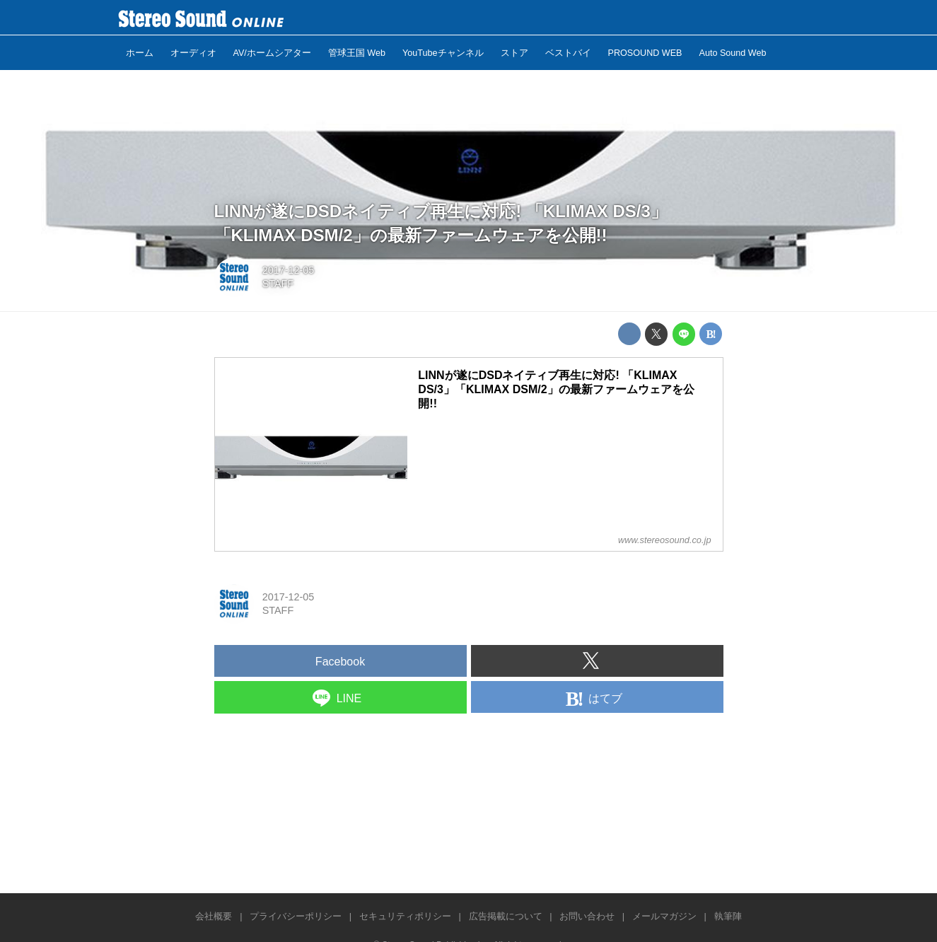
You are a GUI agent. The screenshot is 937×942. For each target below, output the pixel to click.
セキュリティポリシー (405, 916)
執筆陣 (728, 916)
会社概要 (213, 916)
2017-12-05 (288, 270)
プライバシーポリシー (296, 916)
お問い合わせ (587, 916)
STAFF (278, 283)
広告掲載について (505, 916)
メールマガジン (664, 916)
